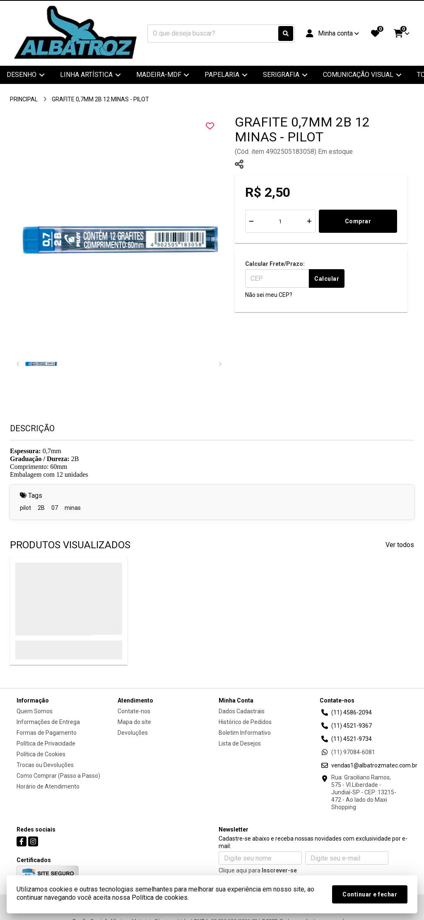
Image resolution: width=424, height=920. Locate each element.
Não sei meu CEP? (268, 295)
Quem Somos (35, 711)
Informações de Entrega (48, 722)
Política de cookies (160, 897)
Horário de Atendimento (48, 786)
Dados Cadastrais (242, 711)
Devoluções (133, 732)
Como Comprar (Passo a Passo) (58, 775)
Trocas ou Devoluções (45, 765)
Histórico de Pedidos (245, 722)
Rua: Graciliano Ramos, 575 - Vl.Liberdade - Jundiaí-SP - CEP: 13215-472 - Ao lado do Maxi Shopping (363, 792)
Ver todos (399, 545)
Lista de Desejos (240, 743)
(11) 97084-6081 (353, 752)
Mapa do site (134, 722)
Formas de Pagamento (47, 732)
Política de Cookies (41, 754)
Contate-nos (134, 711)
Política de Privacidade (46, 743)
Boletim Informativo (245, 732)
